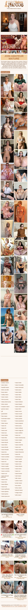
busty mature (4, 392)
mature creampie (5, 468)
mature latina (18, 397)
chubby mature (4, 394)
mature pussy (18, 425)
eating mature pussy (6, 401)
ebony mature (4, 404)
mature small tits (19, 444)
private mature (18, 483)
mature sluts (18, 442)
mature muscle (18, 413)
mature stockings (19, 449)
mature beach (4, 440)
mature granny (4, 494)
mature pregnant (19, 423)
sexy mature (18, 485)
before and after (5, 389)
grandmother (4, 413)
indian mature (4, 423)
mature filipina (4, 484)
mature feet (4, 482)
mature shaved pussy (20, 437)
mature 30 (3, 425)
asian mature (4, 385)
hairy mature (4, 416)
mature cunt (4, 473)
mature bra (3, 452)
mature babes (4, 435)
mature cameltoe (5, 456)
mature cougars (5, 464)
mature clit (3, 461)
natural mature (18, 473)
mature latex (18, 394)
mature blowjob (5, 449)
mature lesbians (19, 401)
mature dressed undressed (5, 476)
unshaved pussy (19, 456)
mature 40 (3, 428)
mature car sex (4, 459)
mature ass (4, 432)
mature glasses (5, 491)
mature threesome (19, 452)
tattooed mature (19, 490)
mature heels (18, 382)
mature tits (17, 454)
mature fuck (4, 486)
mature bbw (4, 437)
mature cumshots (5, 471)
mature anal (4, 430)
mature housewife (19, 385)
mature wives (18, 468)
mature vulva (18, 464)
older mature (18, 478)
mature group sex (5, 496)
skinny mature (18, 487)
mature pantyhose (19, 421)
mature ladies (18, 392)
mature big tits (4, 442)
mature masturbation (20, 406)
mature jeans (18, 389)
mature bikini (4, 444)
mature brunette (5, 454)
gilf (2, 411)
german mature (5, 409)
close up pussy (4, 399)
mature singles (18, 440)
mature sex (17, 435)
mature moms (18, 411)
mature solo (18, 447)
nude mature (18, 476)
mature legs (18, 399)
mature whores (18, 466)
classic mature (4, 397)
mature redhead (19, 428)
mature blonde (4, 447)
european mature (5, 406)
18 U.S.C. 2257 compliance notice (18, 606)
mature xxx (17, 471)
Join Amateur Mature (14, 57)
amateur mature (5, 382)
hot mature (3, 421)
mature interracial (19, 387)
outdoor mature (18, 480)
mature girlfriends (5, 489)
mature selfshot (18, 432)
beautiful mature (5, 387)
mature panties (18, 418)
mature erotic (4, 479)
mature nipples (18, 416)
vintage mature (18, 492)
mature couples (5, 466)
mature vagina (18, 461)
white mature (18, 495)
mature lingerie (18, 404)
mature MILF (18, 409)
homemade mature (5, 418)
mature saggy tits (19, 430)
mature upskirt (18, 459)
